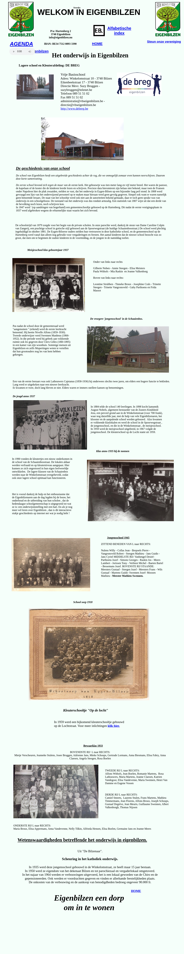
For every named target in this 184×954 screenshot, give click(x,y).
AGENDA (21, 44)
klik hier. (114, 726)
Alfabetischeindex (119, 30)
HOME (97, 44)
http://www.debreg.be (74, 108)
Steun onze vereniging (164, 41)
